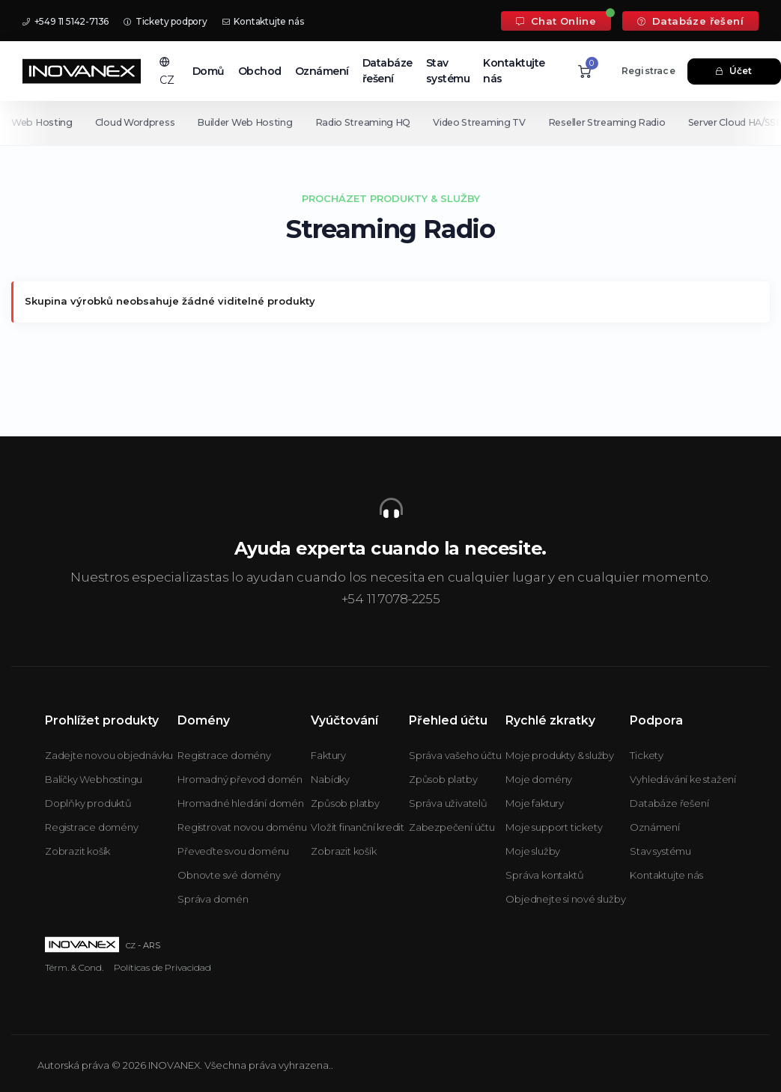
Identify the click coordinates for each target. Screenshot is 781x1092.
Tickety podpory (165, 21)
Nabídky (330, 779)
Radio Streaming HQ (368, 122)
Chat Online (556, 21)
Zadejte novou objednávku (109, 755)
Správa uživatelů (448, 803)
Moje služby (532, 851)
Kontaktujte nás (263, 21)
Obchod (260, 71)
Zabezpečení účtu (452, 827)
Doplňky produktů (88, 803)
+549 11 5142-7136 (65, 21)
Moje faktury (534, 803)
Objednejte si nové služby (565, 899)
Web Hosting (42, 122)
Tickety (646, 755)
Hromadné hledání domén (240, 803)
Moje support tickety (553, 827)
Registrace (648, 70)
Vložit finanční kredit (357, 827)
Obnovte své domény (228, 875)
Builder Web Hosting (247, 122)
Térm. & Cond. (74, 967)
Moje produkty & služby (559, 755)
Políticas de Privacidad (162, 967)
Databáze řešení (690, 21)
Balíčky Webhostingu (93, 779)
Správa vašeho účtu (455, 755)
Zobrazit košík (77, 851)
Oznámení (322, 71)
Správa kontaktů (544, 875)
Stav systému (448, 70)
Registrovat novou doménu (241, 827)
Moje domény (538, 779)
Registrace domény (92, 827)
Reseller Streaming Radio (616, 122)
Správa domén (213, 899)
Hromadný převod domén (240, 779)
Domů (208, 71)
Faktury (328, 755)
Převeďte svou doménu (233, 851)
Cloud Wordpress (137, 122)
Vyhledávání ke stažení (683, 779)
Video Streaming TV (486, 122)
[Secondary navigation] (390, 122)
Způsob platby (345, 803)
